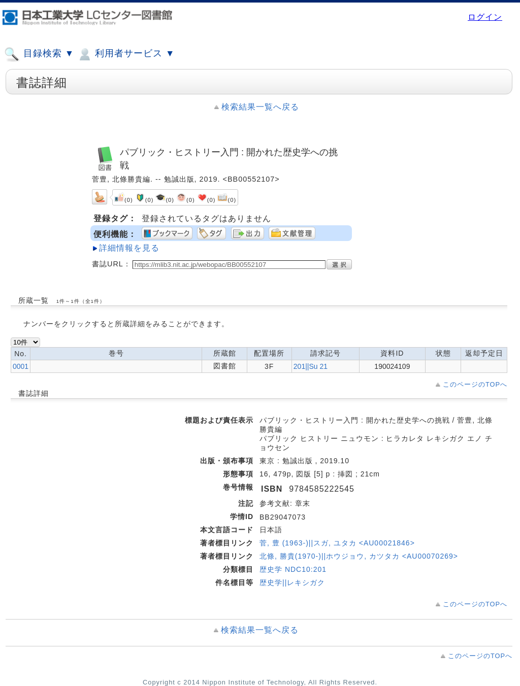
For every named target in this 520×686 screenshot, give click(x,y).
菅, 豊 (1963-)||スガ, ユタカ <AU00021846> (337, 543)
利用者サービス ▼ (126, 54)
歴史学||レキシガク (292, 582)
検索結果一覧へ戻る (260, 106)
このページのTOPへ (475, 384)
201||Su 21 (311, 366)
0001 (20, 366)
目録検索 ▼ (39, 54)
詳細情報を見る (129, 248)
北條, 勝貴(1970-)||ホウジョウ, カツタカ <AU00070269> (358, 556)
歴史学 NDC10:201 (293, 569)
